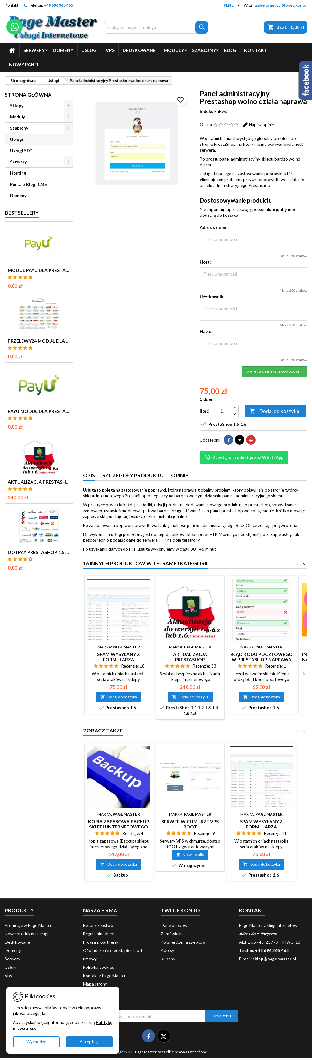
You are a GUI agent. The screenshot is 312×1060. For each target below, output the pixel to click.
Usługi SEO (21, 150)
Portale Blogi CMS (28, 184)
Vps (110, 50)
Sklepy (16, 105)
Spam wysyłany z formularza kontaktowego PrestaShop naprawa (119, 662)
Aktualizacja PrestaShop (39, 482)
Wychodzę (36, 1041)
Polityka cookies (98, 967)
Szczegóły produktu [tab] (133, 475)
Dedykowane (139, 50)
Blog (230, 50)
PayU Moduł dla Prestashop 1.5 (39, 411)
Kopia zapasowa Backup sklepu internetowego (118, 824)
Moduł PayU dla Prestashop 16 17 (39, 270)
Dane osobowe (175, 925)
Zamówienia (172, 933)
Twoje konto (180, 910)
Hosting (18, 173)
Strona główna (28, 95)
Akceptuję (89, 1041)
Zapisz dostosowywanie (274, 371)
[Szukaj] (156, 27)
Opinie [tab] (179, 475)
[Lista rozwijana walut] (232, 5)
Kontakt (11, 5)
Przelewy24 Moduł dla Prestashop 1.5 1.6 (39, 341)
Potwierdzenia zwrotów (183, 942)
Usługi (89, 50)
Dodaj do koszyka (274, 411)
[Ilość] (221, 411)
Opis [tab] (89, 475)
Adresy (167, 950)
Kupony (168, 958)
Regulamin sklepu (99, 933)
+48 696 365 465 (58, 5)
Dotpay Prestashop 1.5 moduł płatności (39, 552)
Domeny (63, 50)
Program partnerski (101, 942)
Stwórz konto (294, 5)
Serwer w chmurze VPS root (190, 824)
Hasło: (206, 331)
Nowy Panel (24, 64)
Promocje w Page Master (28, 925)
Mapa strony (95, 983)
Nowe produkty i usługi (26, 933)
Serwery (34, 50)
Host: (205, 262)
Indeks (206, 111)
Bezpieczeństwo (98, 925)
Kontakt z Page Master (104, 975)
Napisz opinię (261, 124)
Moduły (174, 50)
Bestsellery (22, 212)
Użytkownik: (212, 296)
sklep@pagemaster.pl (274, 958)
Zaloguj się (264, 5)
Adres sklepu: (213, 227)
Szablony (204, 50)
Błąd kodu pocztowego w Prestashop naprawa (261, 657)
